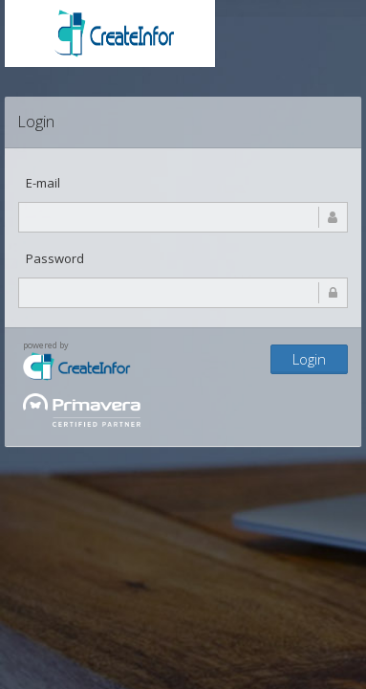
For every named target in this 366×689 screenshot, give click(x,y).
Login (309, 358)
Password (55, 258)
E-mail (43, 182)
